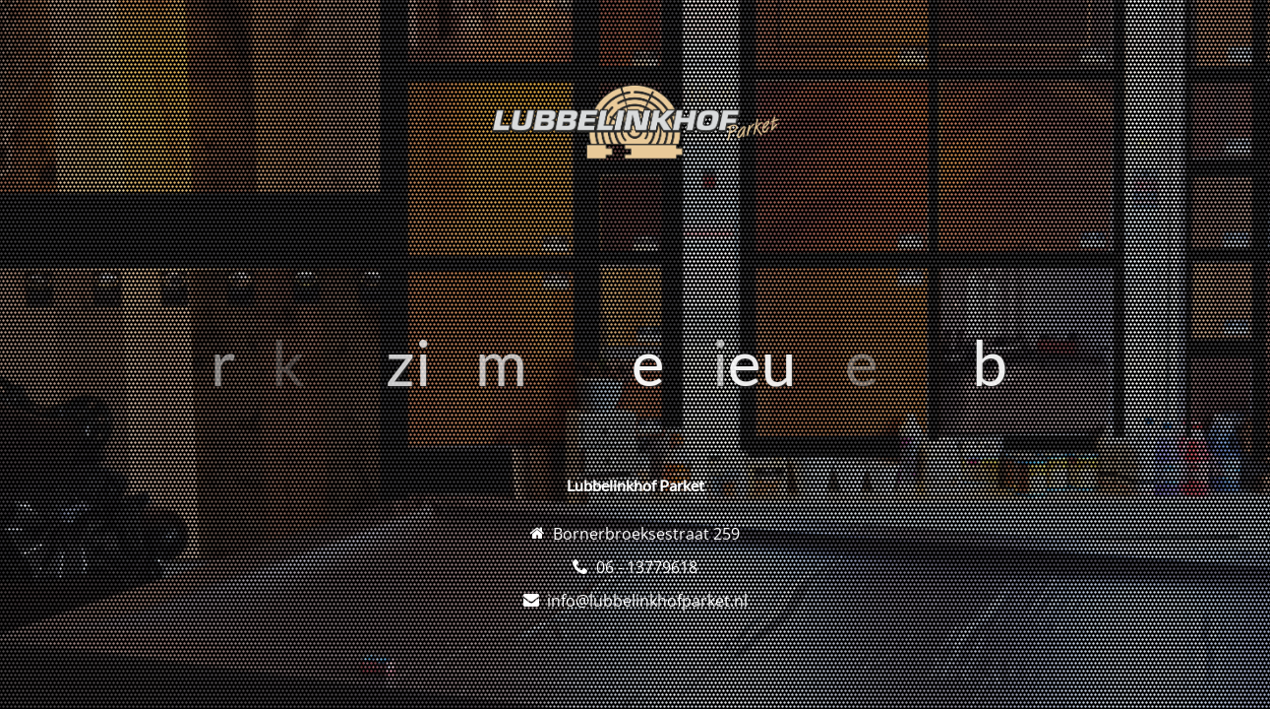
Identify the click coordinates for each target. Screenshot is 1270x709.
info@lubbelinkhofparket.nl (647, 601)
